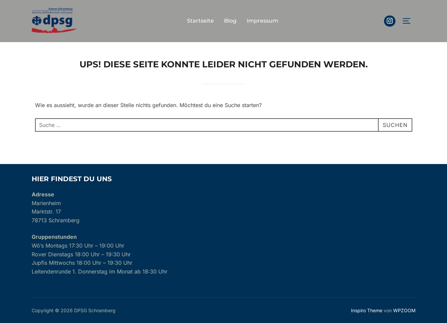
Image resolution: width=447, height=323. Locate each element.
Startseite (200, 21)
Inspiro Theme (366, 310)
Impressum (262, 21)
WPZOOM (404, 310)
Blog (230, 21)
